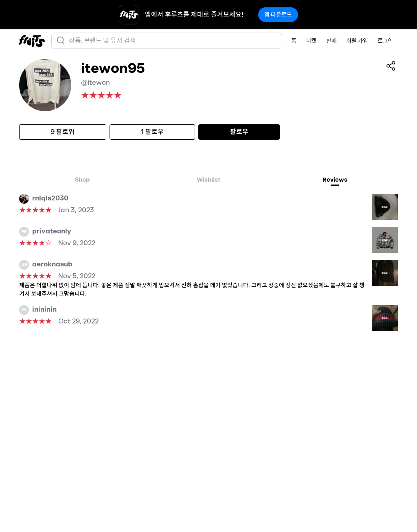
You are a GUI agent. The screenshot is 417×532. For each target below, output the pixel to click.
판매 (331, 40)
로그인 (385, 40)
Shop (82, 179)
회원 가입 (357, 40)
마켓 (311, 40)
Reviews (335, 179)
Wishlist (208, 179)
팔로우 (239, 132)
